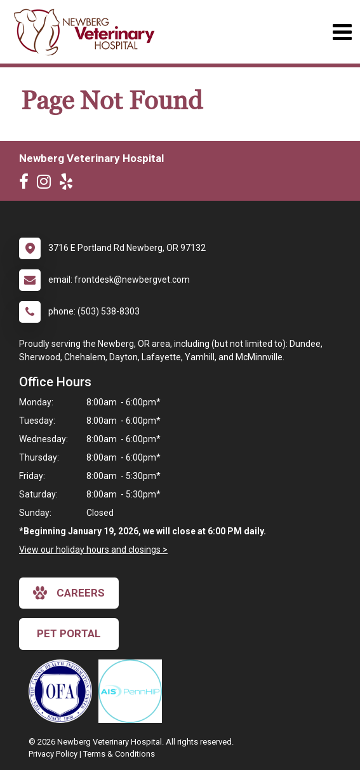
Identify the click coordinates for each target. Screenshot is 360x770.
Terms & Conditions (119, 754)
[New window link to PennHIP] (133, 691)
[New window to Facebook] (27, 184)
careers (69, 593)
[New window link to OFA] (63, 691)
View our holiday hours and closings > (93, 549)
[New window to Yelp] (69, 184)
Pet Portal (69, 633)
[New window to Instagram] (47, 184)
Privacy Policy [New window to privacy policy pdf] (53, 754)
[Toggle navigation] (342, 32)
